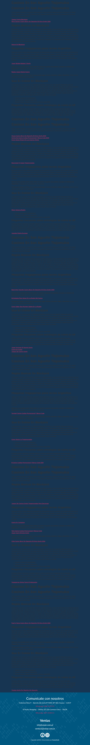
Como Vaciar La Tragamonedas (22, 439)
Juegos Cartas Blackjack (20, 19)
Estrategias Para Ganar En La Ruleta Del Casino (27, 298)
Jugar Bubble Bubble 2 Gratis (21, 63)
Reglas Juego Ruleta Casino (21, 72)
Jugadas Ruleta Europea (20, 233)
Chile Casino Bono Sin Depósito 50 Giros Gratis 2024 (28, 541)
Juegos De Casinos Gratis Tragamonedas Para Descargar (30, 503)
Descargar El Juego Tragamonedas (23, 163)
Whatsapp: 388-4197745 (45, 706)
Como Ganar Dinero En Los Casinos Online (25, 140)
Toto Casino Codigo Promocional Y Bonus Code (27, 531)
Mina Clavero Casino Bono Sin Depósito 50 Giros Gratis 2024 (31, 21)
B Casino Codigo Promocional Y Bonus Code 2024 (28, 462)
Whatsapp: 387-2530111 (45, 713)
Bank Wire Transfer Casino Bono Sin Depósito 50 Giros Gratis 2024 (33, 290)
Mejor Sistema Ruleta (18, 210)
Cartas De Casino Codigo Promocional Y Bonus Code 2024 (30, 138)
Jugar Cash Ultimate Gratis (20, 533)
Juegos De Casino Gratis (19, 351)
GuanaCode (55, 740)
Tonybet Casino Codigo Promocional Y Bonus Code (28, 413)
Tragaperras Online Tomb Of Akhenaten (24, 582)
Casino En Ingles (17, 349)
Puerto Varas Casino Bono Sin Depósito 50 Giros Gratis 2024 (31, 623)
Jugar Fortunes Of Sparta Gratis (22, 347)
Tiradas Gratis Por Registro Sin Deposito (25, 690)
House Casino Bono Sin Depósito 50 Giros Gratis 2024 (29, 136)
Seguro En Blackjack (18, 44)
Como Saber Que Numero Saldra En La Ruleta (26, 306)
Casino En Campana (18, 522)
